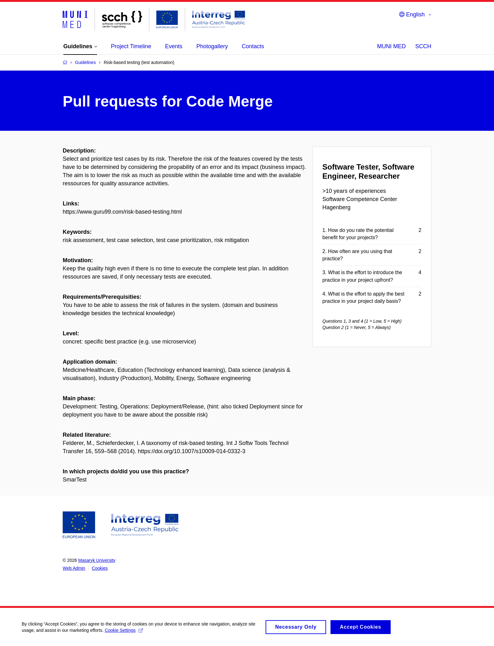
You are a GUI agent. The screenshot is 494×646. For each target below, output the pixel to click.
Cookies (100, 568)
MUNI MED (391, 46)
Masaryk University (96, 560)
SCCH (423, 46)
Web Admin (74, 568)
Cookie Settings (124, 633)
